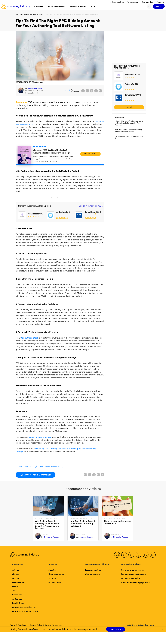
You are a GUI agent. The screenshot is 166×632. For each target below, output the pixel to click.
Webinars (16, 578)
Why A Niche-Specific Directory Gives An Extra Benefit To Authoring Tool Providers (129, 123)
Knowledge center (56, 574)
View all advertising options (136, 582)
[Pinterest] (145, 555)
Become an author (93, 570)
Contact (52, 578)
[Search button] (149, 6)
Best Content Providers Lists (24, 607)
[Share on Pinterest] (100, 90)
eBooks (15, 574)
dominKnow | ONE (93, 212)
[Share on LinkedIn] (91, 90)
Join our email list (117, 2)
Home (18, 14)
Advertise (160, 2)
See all (129, 107)
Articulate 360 (63, 212)
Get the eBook (90, 154)
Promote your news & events (133, 574)
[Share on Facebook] (83, 90)
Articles (15, 570)
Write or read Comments (35, 474)
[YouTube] (138, 555)
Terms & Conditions (18, 625)
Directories (17, 595)
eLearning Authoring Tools (32, 14)
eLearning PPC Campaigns (49, 466)
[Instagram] (153, 555)
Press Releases (18, 582)
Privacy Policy (36, 625)
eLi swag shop (55, 582)
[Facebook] (117, 555)
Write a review (132, 2)
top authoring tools (30, 338)
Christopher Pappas (34, 88)
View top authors (92, 574)
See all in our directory (90, 206)
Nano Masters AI (35, 214)
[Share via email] (96, 90)
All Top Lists (17, 599)
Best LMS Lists (18, 603)
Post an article (147, 2)
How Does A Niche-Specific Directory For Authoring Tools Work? (128, 130)
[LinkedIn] (131, 555)
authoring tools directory (39, 437)
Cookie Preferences (53, 625)
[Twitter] (124, 555)
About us (52, 570)
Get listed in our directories (132, 570)
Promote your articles (130, 578)
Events (15, 586)
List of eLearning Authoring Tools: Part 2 (129, 137)
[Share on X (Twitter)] (87, 90)
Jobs (14, 590)
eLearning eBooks (25, 466)
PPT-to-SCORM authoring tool (26, 611)
